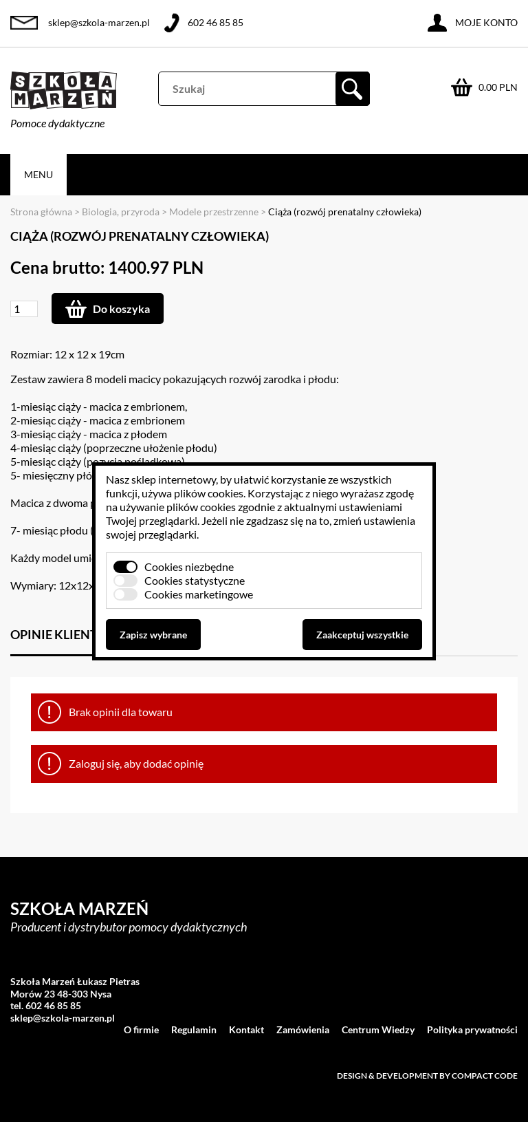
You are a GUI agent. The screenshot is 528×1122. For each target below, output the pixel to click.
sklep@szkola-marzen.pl (99, 22)
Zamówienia (302, 1029)
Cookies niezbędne (189, 566)
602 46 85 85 (215, 22)
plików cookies (208, 492)
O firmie (141, 1029)
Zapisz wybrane (153, 634)
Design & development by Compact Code (427, 1075)
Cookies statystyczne (194, 580)
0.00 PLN (498, 87)
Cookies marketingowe (198, 594)
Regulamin (194, 1029)
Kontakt (246, 1029)
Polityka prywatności (472, 1029)
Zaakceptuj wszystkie (362, 634)
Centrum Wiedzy (378, 1029)
